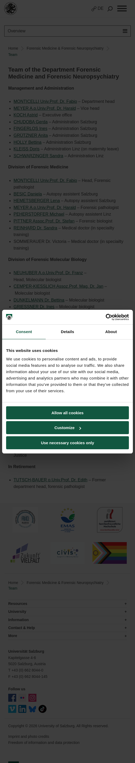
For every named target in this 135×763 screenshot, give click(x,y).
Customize (67, 427)
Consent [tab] (24, 331)
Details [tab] (67, 331)
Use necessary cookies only (67, 443)
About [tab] (111, 331)
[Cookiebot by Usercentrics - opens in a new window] (105, 317)
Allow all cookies (68, 413)
